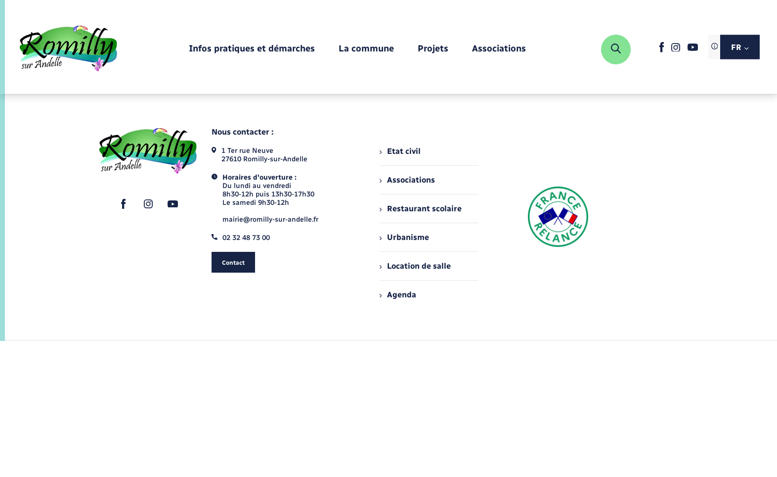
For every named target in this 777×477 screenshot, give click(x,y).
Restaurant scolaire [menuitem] (421, 208)
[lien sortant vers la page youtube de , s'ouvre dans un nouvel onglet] (693, 49)
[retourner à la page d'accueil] (68, 49)
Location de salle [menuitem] (415, 266)
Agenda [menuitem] (398, 294)
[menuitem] (252, 49)
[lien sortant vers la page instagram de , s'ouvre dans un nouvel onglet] (675, 49)
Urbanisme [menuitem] (404, 237)
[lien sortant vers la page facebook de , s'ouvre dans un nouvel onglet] (661, 50)
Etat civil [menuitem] (400, 151)
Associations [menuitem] (407, 180)
